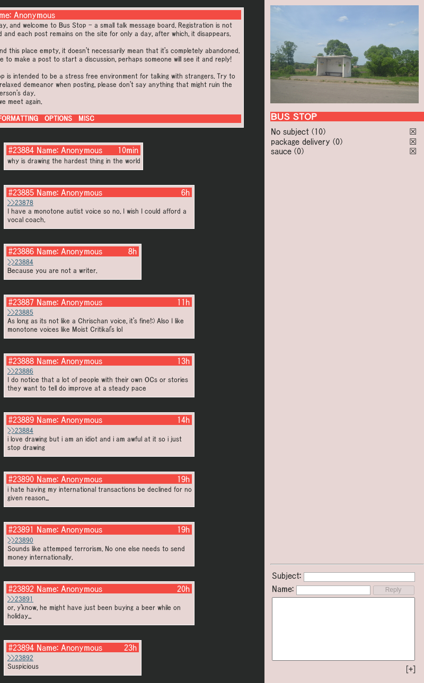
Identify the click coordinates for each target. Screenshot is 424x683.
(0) (337, 141)
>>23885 (20, 312)
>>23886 (20, 371)
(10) (318, 131)
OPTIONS (58, 118)
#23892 (21, 588)
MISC (86, 118)
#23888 (21, 361)
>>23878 (20, 202)
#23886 (21, 251)
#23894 (21, 647)
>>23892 (20, 657)
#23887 (21, 302)
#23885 (21, 192)
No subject (291, 131)
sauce (281, 151)
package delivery (300, 141)
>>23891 (20, 599)
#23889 (21, 419)
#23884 (21, 150)
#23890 (21, 479)
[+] (411, 669)
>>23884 (20, 262)
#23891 (21, 529)
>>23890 (20, 540)
